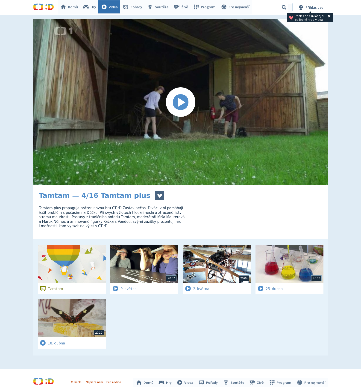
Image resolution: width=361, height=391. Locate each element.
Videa (110, 7)
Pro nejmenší (235, 7)
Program (205, 7)
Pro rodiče (114, 381)
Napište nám (95, 381)
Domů (70, 7)
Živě (181, 7)
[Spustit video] (180, 102)
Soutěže (159, 7)
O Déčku (77, 381)
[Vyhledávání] (284, 7)
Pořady (134, 7)
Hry (90, 7)
